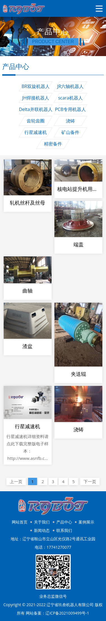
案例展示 (86, 522)
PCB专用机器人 (70, 109)
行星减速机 (35, 132)
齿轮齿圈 (36, 121)
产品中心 (64, 522)
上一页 (16, 481)
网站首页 (19, 522)
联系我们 (64, 530)
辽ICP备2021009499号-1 (67, 613)
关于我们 (42, 522)
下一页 (90, 481)
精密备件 (53, 144)
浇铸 (70, 121)
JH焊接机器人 (35, 98)
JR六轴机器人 (70, 86)
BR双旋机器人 (36, 86)
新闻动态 (42, 530)
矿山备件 (70, 132)
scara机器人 (70, 98)
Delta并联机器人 (35, 109)
